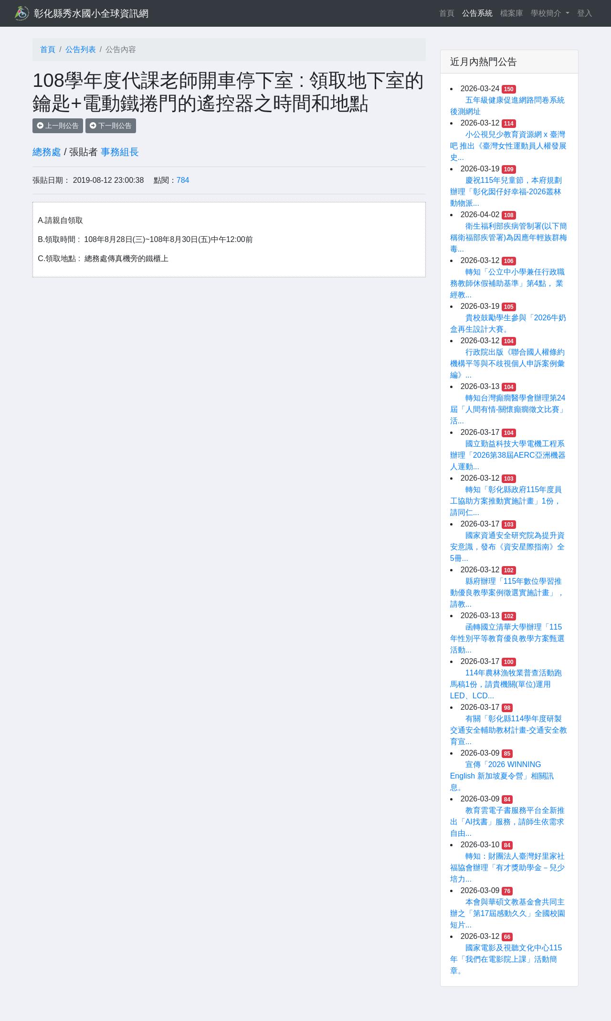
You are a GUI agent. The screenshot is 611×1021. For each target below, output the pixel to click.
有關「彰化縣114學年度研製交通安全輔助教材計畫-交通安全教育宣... (508, 730)
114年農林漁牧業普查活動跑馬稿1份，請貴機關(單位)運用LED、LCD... (506, 684)
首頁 (448, 12)
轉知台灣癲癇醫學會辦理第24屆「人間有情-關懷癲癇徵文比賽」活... (508, 409)
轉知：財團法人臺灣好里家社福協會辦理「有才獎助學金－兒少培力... (507, 867)
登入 (584, 13)
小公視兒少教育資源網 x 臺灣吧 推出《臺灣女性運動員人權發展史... (508, 145)
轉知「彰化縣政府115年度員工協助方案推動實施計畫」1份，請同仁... (506, 500)
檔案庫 (511, 13)
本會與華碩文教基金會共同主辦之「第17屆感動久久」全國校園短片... (508, 913)
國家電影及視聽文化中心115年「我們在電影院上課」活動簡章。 (506, 959)
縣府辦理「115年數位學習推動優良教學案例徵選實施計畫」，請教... (507, 592)
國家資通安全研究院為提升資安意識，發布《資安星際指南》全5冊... (507, 546)
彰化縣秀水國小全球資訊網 (91, 13)
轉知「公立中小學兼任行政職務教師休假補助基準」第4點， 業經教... (507, 283)
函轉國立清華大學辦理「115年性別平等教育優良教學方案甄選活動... (507, 638)
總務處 (46, 152)
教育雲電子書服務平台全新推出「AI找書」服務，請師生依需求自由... (507, 821)
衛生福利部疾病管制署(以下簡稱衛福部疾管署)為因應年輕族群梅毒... (508, 237)
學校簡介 (547, 13)
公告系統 (477, 13)
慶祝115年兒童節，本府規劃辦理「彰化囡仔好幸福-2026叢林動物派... (506, 191)
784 (183, 180)
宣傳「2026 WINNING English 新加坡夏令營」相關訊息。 (502, 775)
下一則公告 (111, 125)
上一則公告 (58, 125)
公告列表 (80, 49)
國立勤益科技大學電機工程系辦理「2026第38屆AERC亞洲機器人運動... (508, 455)
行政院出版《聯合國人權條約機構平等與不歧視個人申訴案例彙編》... (507, 363)
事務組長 (120, 152)
